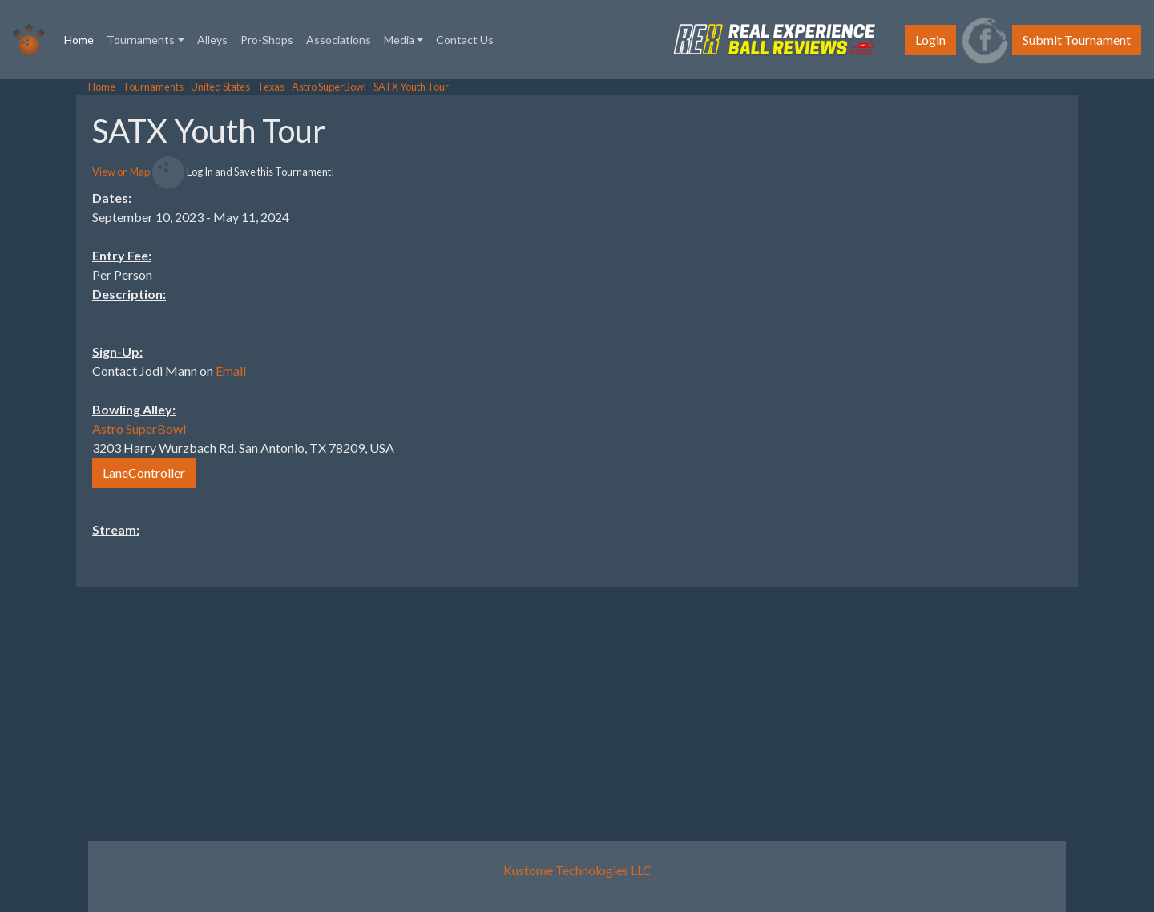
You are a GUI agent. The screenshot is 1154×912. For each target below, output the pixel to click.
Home (82, 38)
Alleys (212, 39)
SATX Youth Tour (411, 86)
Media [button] (399, 39)
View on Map (121, 171)
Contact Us (465, 39)
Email (231, 370)
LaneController (144, 472)
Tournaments (153, 86)
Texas (270, 86)
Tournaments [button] (141, 39)
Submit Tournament (1077, 39)
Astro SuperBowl (329, 86)
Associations (338, 39)
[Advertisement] (1026, 335)
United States (220, 86)
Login (930, 39)
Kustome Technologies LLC (577, 870)
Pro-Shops (266, 39)
